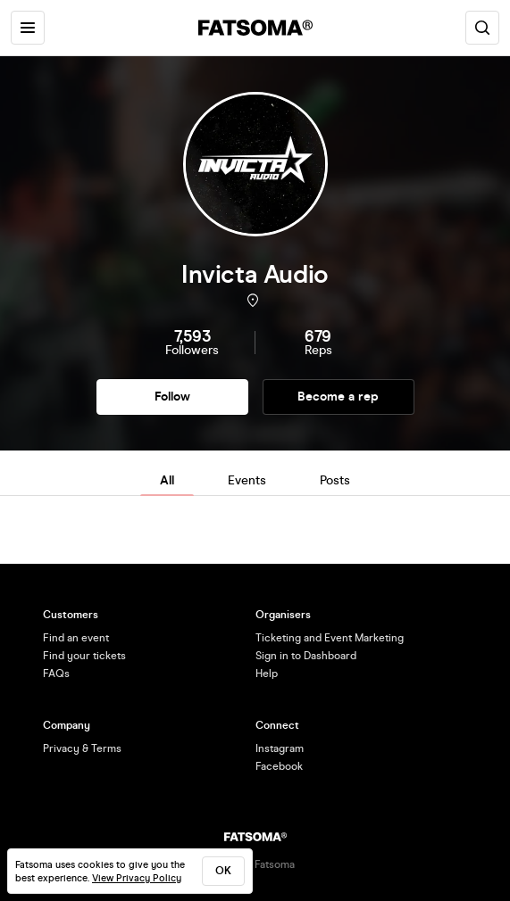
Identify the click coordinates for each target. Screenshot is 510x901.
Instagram (279, 748)
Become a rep (338, 396)
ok (223, 870)
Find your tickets (84, 655)
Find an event (76, 638)
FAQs (56, 673)
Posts (335, 480)
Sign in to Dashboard (305, 655)
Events (247, 480)
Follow (172, 396)
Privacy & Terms (82, 748)
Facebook (279, 766)
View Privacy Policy (136, 878)
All (167, 480)
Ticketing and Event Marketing (329, 638)
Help (266, 673)
